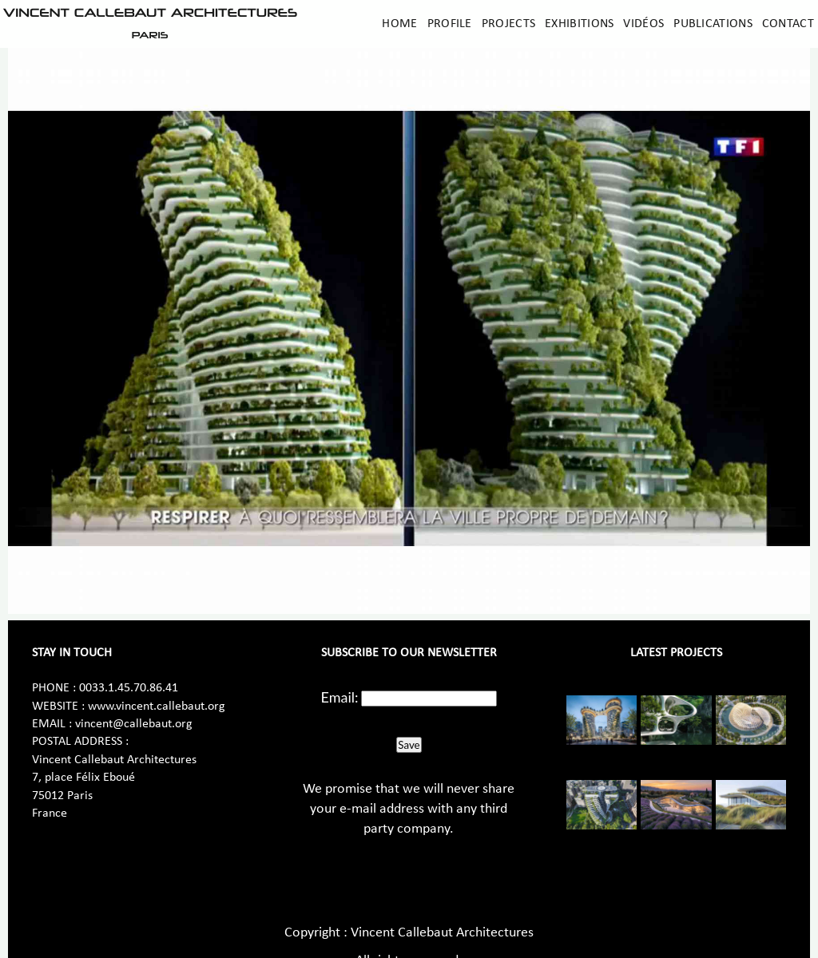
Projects (508, 24)
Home (399, 24)
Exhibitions (579, 24)
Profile (449, 24)
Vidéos (643, 24)
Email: (340, 697)
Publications (712, 24)
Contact (788, 24)
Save (408, 744)
